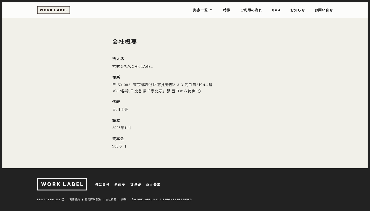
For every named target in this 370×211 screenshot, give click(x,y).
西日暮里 (153, 184)
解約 (124, 199)
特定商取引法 (93, 199)
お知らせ (297, 10)
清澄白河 (102, 184)
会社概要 (111, 199)
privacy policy (49, 199)
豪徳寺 (119, 184)
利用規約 (74, 199)
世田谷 (135, 184)
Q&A (276, 10)
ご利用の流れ (251, 10)
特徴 (227, 10)
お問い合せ (324, 10)
